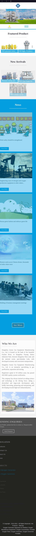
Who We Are (9, 344)
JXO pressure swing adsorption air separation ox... (10, 51)
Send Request (11, 431)
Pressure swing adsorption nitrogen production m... (10, 82)
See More (18, 325)
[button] (16, 22)
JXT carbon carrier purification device (18, 96)
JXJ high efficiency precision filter (27, 51)
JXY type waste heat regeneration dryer (27, 82)
